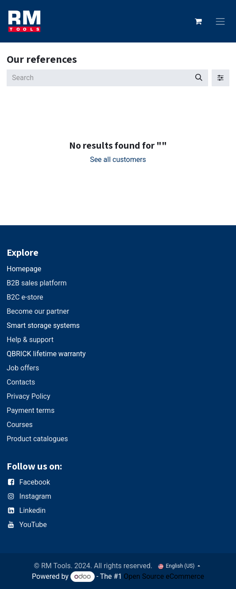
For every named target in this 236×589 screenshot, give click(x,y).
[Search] (199, 77)
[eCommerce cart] (198, 21)
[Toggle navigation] (220, 21)
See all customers (118, 159)
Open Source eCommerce (164, 576)
